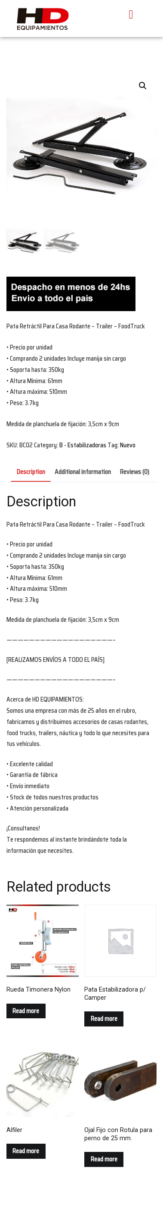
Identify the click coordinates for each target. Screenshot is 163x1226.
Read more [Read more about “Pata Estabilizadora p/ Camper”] (104, 1018)
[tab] (30, 473)
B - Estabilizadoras (82, 445)
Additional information (83, 472)
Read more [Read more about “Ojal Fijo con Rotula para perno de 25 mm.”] (104, 1159)
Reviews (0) (134, 472)
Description (31, 472)
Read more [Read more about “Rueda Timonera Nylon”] (25, 1011)
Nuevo (127, 445)
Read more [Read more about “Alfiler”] (25, 1151)
